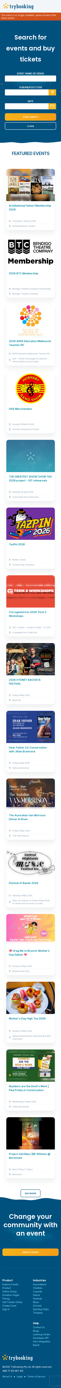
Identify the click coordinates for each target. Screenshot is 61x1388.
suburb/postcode (30, 87)
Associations (39, 1284)
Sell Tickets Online (12, 1302)
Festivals (37, 1298)
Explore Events (10, 1284)
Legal (19, 1376)
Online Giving (9, 1291)
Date (30, 101)
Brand (36, 1345)
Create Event (30, 1252)
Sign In (6, 1309)
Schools (37, 1305)
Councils (37, 1291)
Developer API (41, 1338)
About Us (7, 1376)
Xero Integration (41, 1341)
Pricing (6, 1298)
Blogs (36, 1330)
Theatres (38, 1312)
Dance (36, 1295)
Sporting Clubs (41, 1309)
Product (6, 1288)
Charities (37, 1288)
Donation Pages (10, 1295)
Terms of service (36, 1376)
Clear (30, 126)
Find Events (30, 116)
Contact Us (39, 1327)
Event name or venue (30, 73)
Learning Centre (41, 1334)
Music (36, 1302)
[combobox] (30, 92)
